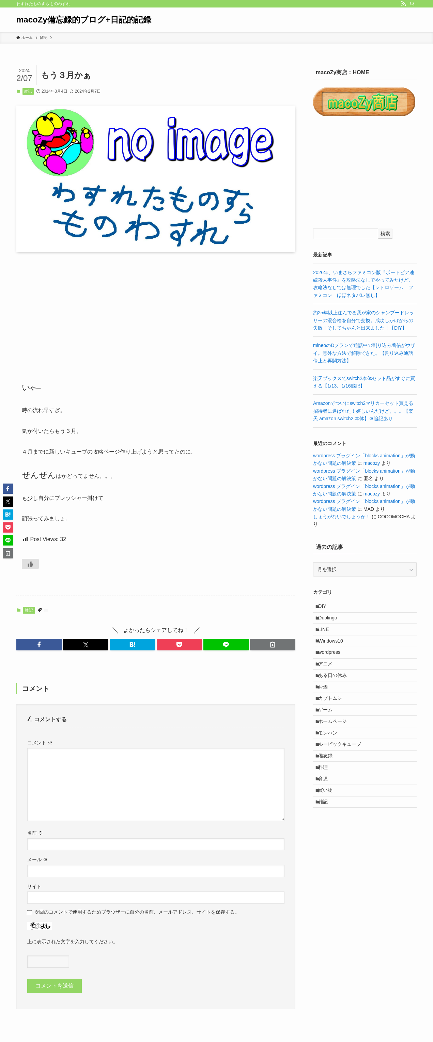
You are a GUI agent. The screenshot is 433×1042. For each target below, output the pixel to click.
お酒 (326, 706)
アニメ (329, 678)
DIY (325, 607)
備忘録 (329, 791)
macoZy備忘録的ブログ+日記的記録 (83, 20)
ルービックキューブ (343, 777)
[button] (39, 644)
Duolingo (331, 622)
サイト (34, 886)
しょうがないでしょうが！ (341, 516)
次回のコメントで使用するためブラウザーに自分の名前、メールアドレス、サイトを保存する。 (136, 912)
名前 (35, 833)
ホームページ (336, 749)
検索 (385, 233)
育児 (326, 820)
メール (37, 859)
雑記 (28, 91)
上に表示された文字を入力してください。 (72, 941)
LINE (327, 636)
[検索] (412, 3)
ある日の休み (336, 692)
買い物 (329, 834)
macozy (372, 463)
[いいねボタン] (30, 564)
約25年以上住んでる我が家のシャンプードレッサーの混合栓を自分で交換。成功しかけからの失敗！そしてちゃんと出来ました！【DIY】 (363, 320)
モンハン (331, 763)
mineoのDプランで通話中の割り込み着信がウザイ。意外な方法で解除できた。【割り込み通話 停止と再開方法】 (365, 353)
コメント (39, 742)
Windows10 (334, 650)
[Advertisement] (155, 310)
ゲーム (329, 735)
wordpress (333, 664)
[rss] (403, 3)
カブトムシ (333, 721)
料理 (326, 806)
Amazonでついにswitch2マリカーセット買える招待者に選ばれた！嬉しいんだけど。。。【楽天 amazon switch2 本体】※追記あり (363, 410)
